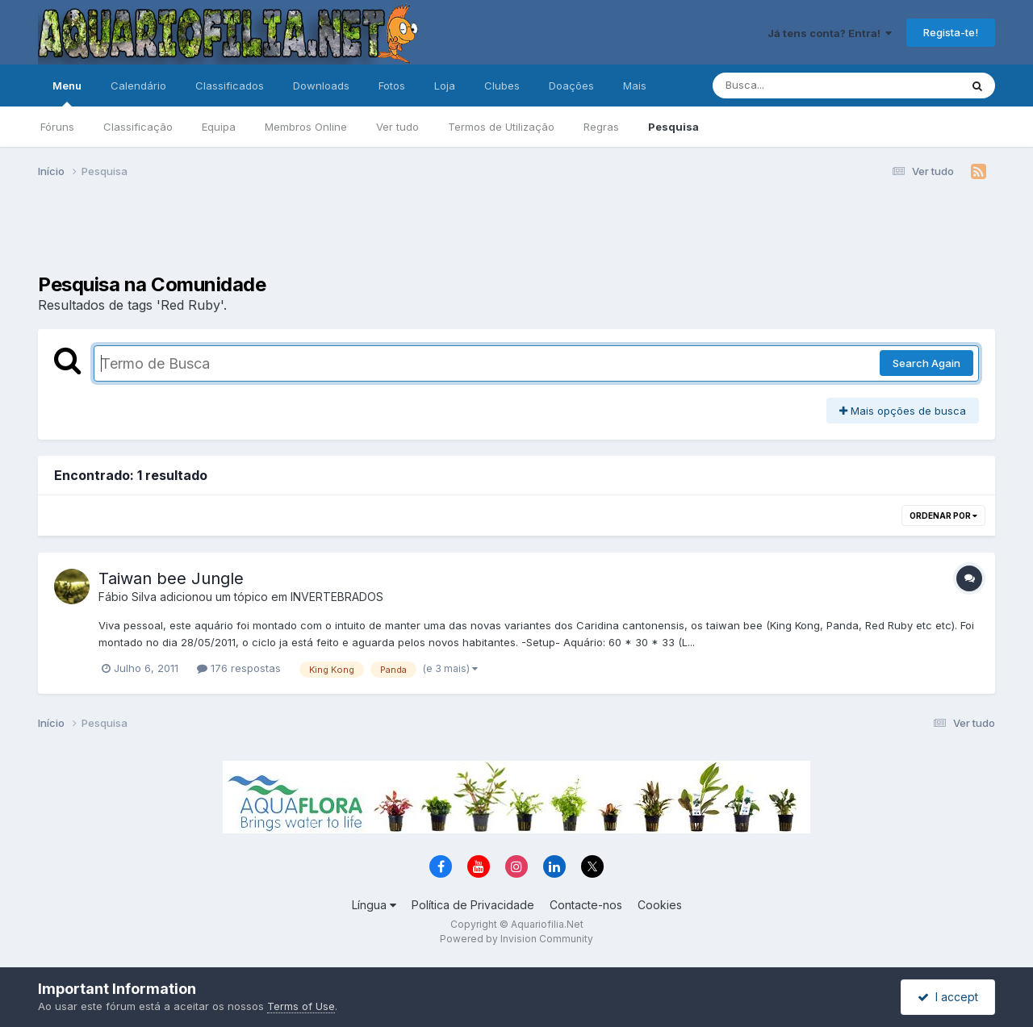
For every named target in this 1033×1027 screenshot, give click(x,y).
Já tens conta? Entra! (829, 33)
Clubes (502, 85)
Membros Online (306, 126)
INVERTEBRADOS (337, 596)
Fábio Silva (127, 596)
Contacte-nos (586, 905)
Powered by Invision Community (516, 939)
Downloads (321, 85)
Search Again (926, 363)
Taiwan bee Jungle (171, 578)
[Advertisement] (516, 232)
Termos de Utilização (501, 126)
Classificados (229, 85)
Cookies (660, 905)
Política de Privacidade (473, 905)
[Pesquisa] (792, 85)
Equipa (219, 126)
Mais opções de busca (902, 410)
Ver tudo (397, 126)
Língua (374, 905)
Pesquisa (673, 126)
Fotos (391, 85)
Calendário (138, 85)
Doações (571, 85)
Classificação (138, 126)
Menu (67, 92)
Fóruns (57, 126)
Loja (444, 85)
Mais (634, 85)
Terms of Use (301, 1006)
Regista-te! (950, 32)
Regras (601, 126)
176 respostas (239, 668)
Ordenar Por (943, 515)
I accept (948, 997)
